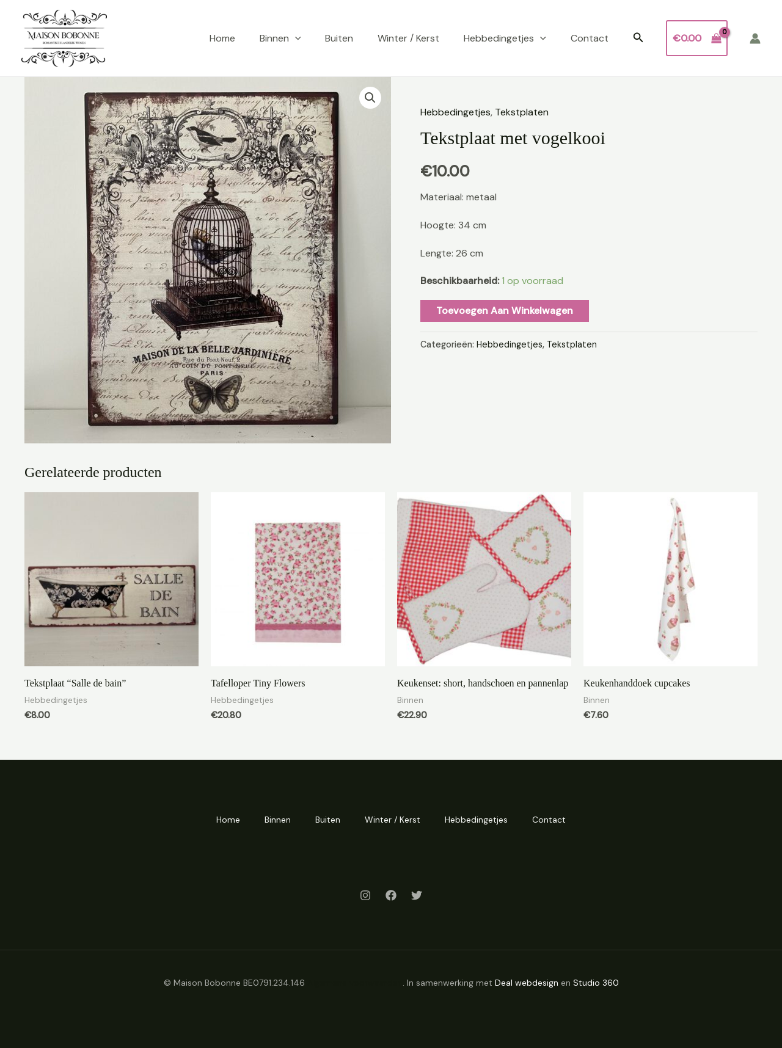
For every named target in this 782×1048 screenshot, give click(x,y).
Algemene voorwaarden (355, 982)
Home (222, 38)
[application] (295, 38)
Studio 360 (596, 982)
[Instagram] (365, 895)
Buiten (339, 38)
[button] (638, 38)
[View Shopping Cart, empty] (697, 38)
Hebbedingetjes (505, 38)
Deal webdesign (526, 982)
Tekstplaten (522, 112)
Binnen (280, 38)
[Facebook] (391, 895)
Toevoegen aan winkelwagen (504, 310)
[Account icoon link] (755, 38)
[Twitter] (416, 895)
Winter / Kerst (408, 38)
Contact (589, 38)
